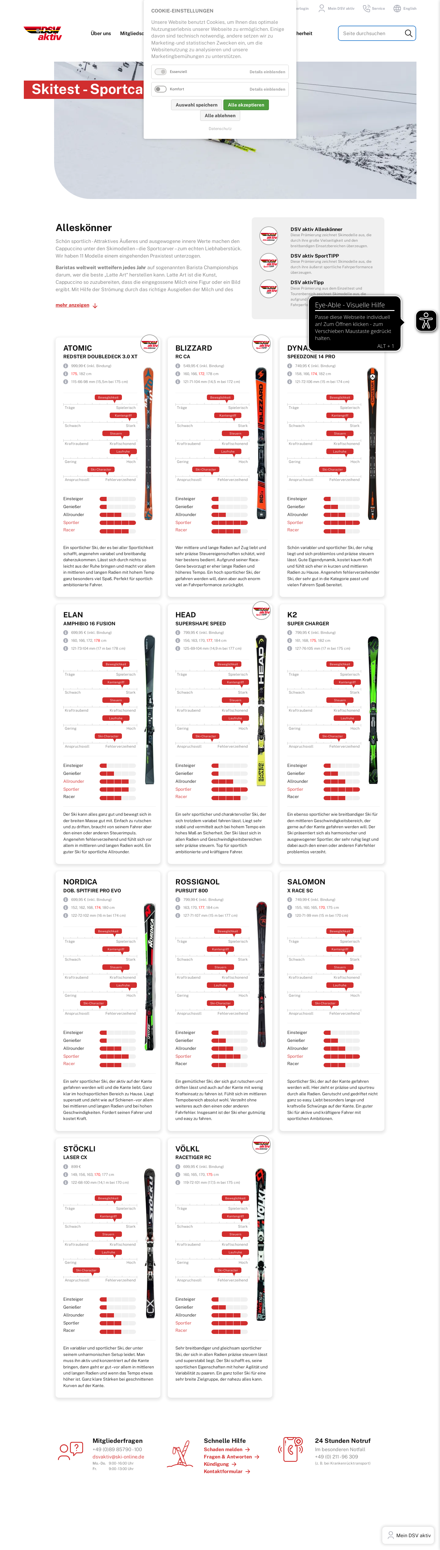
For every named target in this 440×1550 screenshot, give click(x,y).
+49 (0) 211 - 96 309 (336, 1453)
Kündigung (216, 1461)
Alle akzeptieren (246, 104)
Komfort (177, 89)
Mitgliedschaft (137, 34)
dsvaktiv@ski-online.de (118, 1453)
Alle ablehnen (220, 115)
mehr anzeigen (72, 302)
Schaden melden (223, 1446)
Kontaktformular (223, 1468)
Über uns (101, 34)
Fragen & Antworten (228, 1453)
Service (373, 8)
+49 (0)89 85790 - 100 (117, 1446)
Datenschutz (220, 128)
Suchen (409, 34)
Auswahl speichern (197, 104)
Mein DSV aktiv (335, 8)
